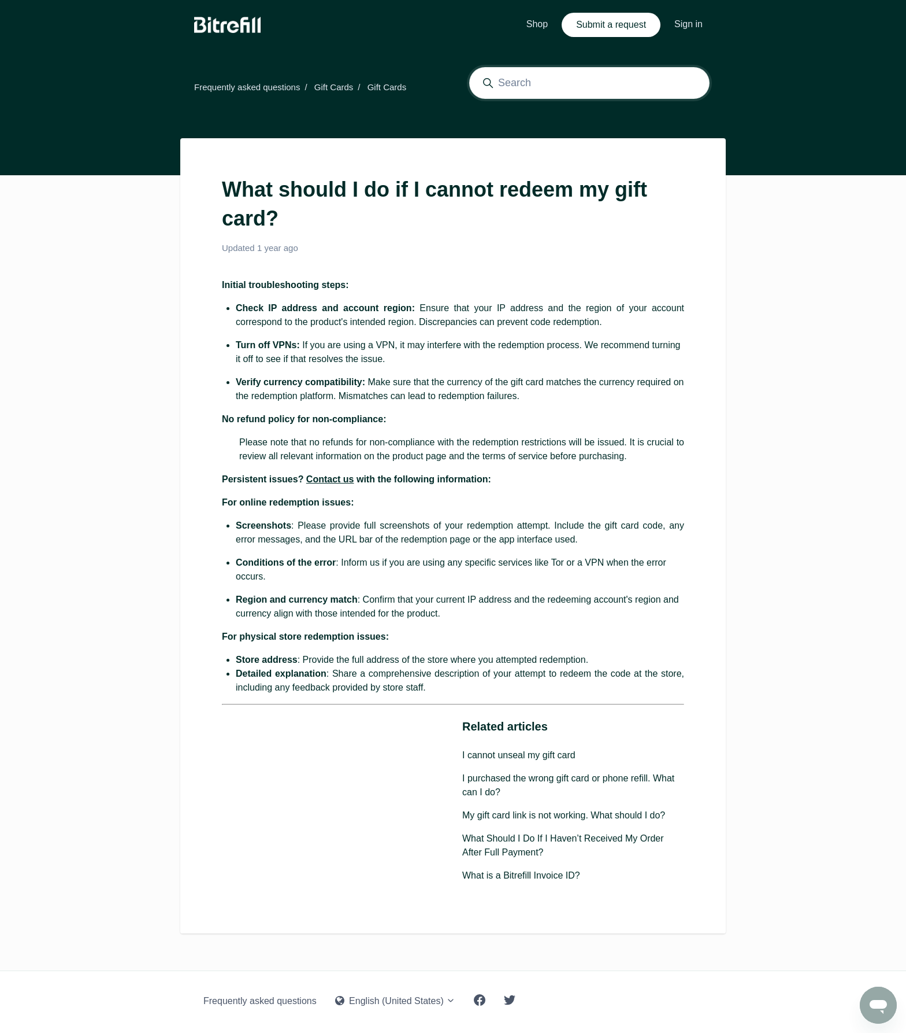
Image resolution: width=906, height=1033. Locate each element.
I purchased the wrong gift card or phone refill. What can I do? (568, 785)
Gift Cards (334, 87)
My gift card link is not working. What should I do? (563, 815)
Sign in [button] (688, 24)
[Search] (589, 83)
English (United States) (395, 1001)
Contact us (330, 479)
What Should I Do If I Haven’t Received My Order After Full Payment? (563, 845)
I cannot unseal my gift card (518, 755)
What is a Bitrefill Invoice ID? (521, 875)
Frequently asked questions (247, 87)
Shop (537, 24)
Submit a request (611, 24)
